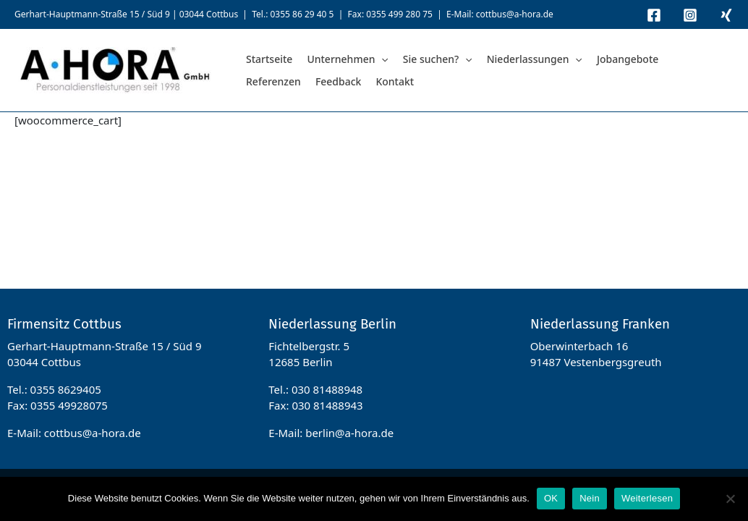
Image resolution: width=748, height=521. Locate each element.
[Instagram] (690, 15)
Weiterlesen (647, 498)
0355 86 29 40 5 (301, 14)
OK (551, 498)
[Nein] (730, 498)
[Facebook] (654, 15)
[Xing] (726, 15)
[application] (381, 59)
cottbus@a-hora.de (514, 14)
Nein (589, 498)
